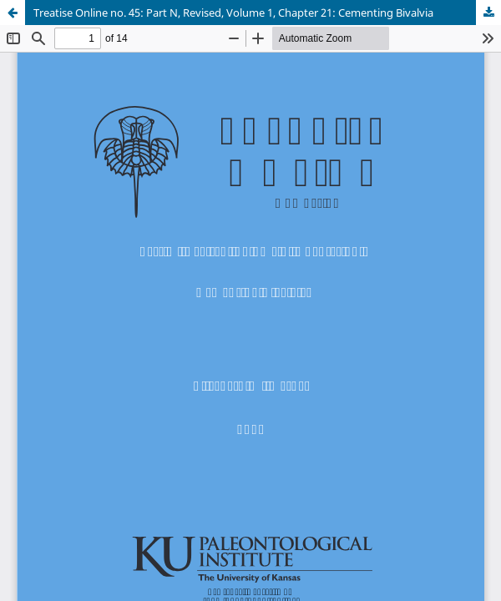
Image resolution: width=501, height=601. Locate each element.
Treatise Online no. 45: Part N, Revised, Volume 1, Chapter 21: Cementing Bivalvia (233, 12)
